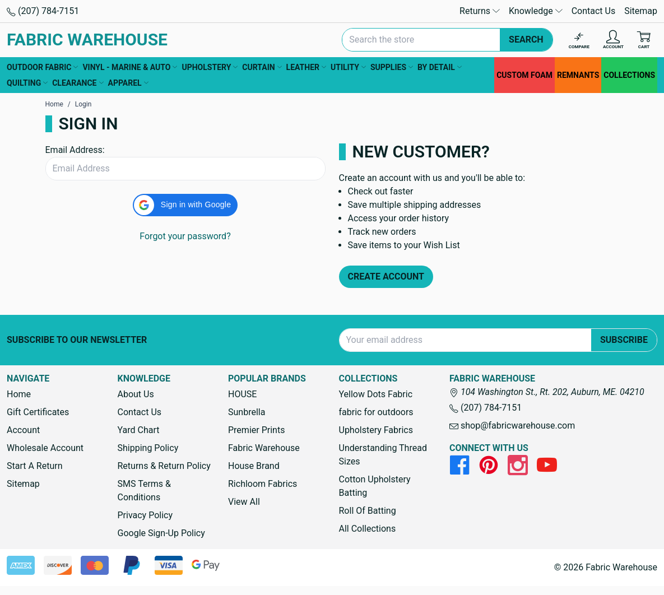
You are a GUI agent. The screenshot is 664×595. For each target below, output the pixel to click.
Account (23, 430)
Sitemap (640, 11)
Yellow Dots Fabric (376, 394)
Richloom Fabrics (262, 483)
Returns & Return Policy (164, 466)
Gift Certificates (38, 412)
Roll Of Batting (367, 510)
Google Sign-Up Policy (161, 533)
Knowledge (536, 11)
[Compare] (579, 40)
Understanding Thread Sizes (383, 455)
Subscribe (624, 339)
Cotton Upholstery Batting (375, 486)
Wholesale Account (45, 448)
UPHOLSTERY (210, 67)
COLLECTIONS (629, 75)
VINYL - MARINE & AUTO (129, 67)
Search (526, 39)
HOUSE (242, 394)
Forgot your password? (185, 236)
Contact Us (594, 11)
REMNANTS (578, 75)
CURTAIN (261, 67)
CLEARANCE (77, 83)
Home (19, 394)
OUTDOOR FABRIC (42, 67)
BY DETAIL (439, 67)
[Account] (613, 40)
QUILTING (27, 83)
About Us (136, 394)
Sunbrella (246, 412)
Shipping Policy (148, 448)
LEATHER (306, 67)
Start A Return (35, 466)
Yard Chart (139, 430)
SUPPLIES (391, 67)
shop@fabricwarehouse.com (512, 425)
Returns (479, 11)
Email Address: (75, 150)
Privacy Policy (145, 515)
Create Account (386, 276)
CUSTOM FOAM (524, 75)
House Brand (254, 466)
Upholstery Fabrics (376, 430)
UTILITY (348, 67)
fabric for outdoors (376, 412)
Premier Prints (256, 430)
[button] (185, 205)
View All (244, 501)
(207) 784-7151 (43, 11)
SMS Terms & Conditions (144, 490)
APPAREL (128, 83)
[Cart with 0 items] (644, 40)
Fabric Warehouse (264, 448)
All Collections (367, 528)
